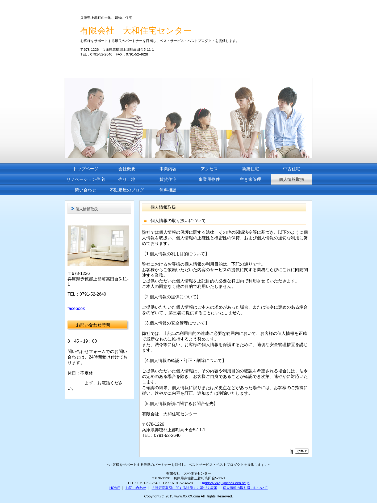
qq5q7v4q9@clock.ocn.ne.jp (227, 483)
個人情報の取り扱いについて (245, 488)
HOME (114, 488)
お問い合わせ (135, 488)
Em (202, 483)
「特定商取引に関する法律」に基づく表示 (184, 488)
